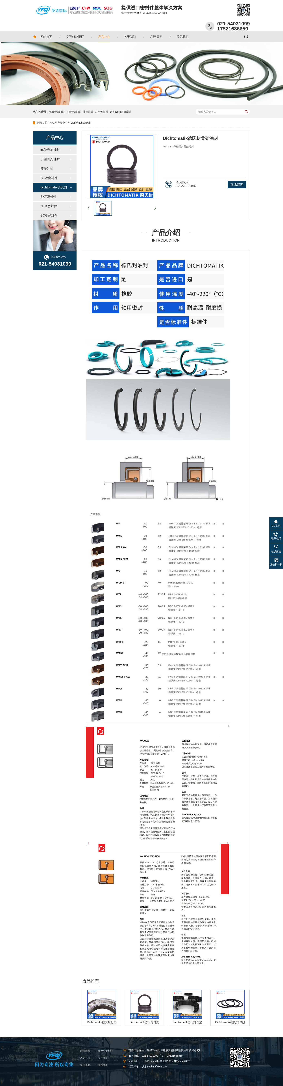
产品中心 (62, 122)
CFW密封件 (101, 111)
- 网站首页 (84, 1051)
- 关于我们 (102, 1057)
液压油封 (88, 111)
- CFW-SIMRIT (104, 1051)
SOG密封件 (48, 215)
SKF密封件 (48, 197)
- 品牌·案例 (84, 1064)
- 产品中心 (84, 1057)
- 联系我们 (102, 1064)
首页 (52, 122)
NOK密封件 (48, 206)
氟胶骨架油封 (56, 111)
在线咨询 (236, 184)
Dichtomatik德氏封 (120, 111)
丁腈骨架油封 (73, 111)
